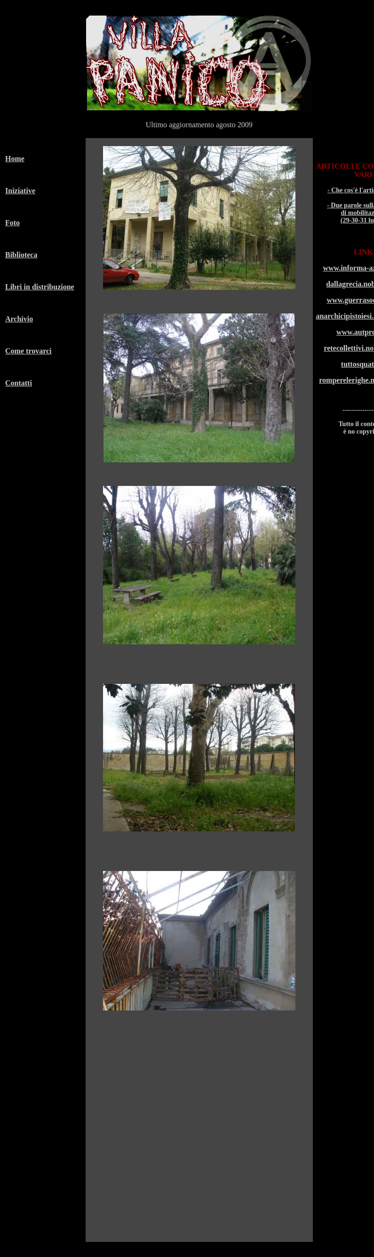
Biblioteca (21, 255)
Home (14, 159)
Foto (12, 223)
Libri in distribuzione (39, 287)
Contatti (18, 383)
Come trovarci (28, 351)
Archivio (19, 319)
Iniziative (20, 191)
